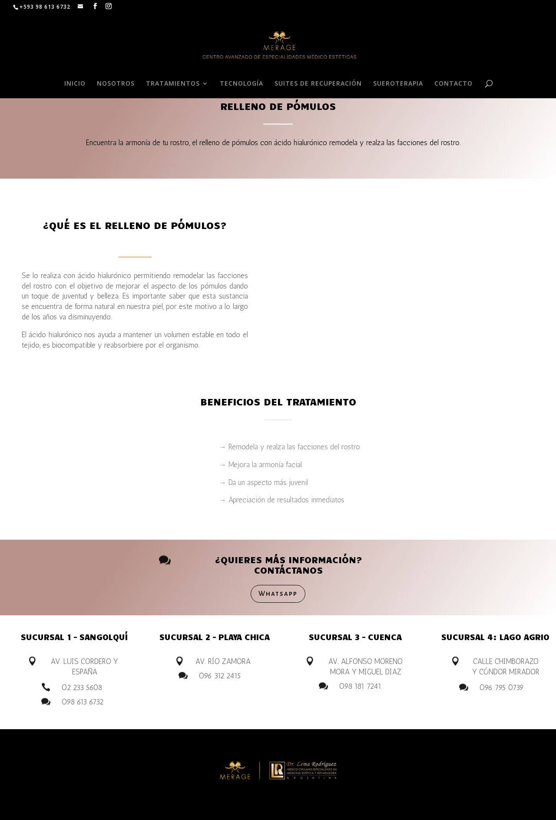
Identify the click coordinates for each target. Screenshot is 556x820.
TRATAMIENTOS (173, 83)
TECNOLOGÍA (241, 83)
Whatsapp (278, 593)
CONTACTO (453, 83)
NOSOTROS (116, 83)
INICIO (75, 83)
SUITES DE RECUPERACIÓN (318, 83)
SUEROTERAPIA (398, 83)
